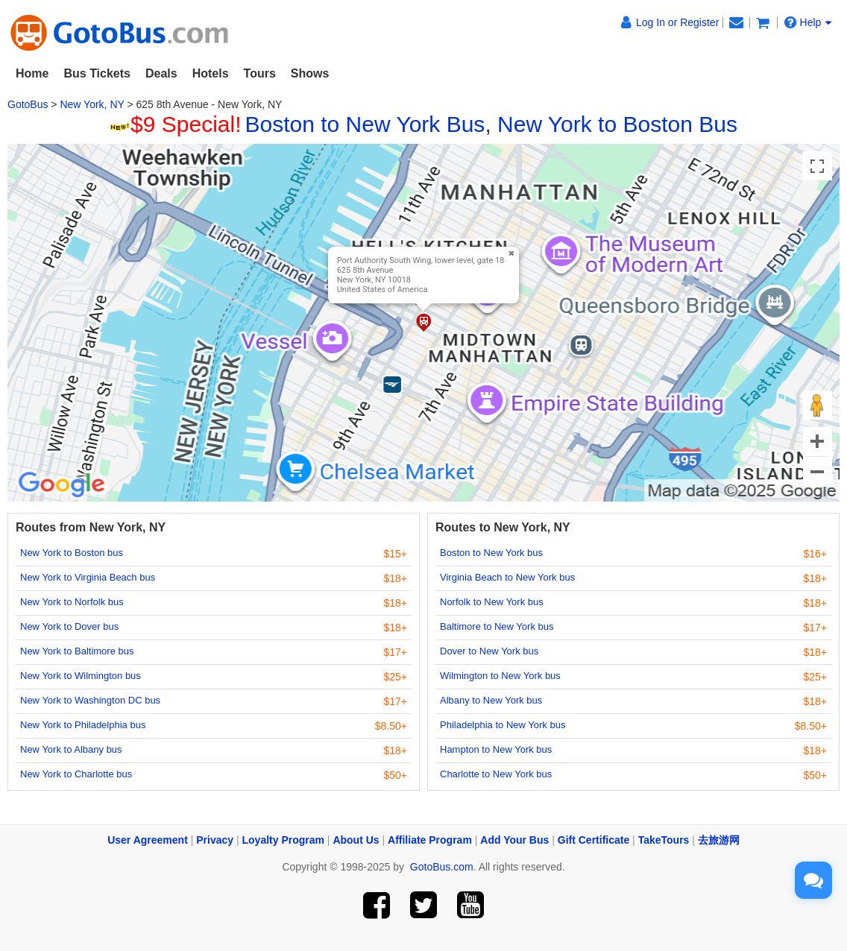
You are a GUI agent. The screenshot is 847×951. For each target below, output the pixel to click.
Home (32, 73)
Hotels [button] (210, 73)
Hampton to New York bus (496, 749)
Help (808, 22)
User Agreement (147, 840)
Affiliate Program (430, 840)
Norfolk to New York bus (492, 601)
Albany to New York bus (491, 700)
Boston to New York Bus (365, 124)
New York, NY (92, 104)
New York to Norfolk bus (72, 601)
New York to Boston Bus (617, 124)
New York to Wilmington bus (80, 675)
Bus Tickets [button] (96, 73)
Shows (310, 73)
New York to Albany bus (71, 749)
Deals (161, 73)
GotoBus (27, 104)
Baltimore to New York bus (496, 626)
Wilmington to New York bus (500, 675)
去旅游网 (719, 840)
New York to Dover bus (69, 626)
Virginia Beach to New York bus (507, 577)
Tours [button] (260, 73)
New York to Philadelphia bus (82, 724)
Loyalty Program (283, 840)
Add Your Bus (514, 840)
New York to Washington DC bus (90, 700)
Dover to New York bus (489, 651)
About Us (356, 840)
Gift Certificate (593, 840)
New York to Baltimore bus (76, 651)
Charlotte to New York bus (496, 774)
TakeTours (664, 840)
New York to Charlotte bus (76, 774)
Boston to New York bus (491, 552)
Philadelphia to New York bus (502, 724)
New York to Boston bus (71, 552)
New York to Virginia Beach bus (87, 577)
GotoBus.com (441, 867)
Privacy (214, 840)
